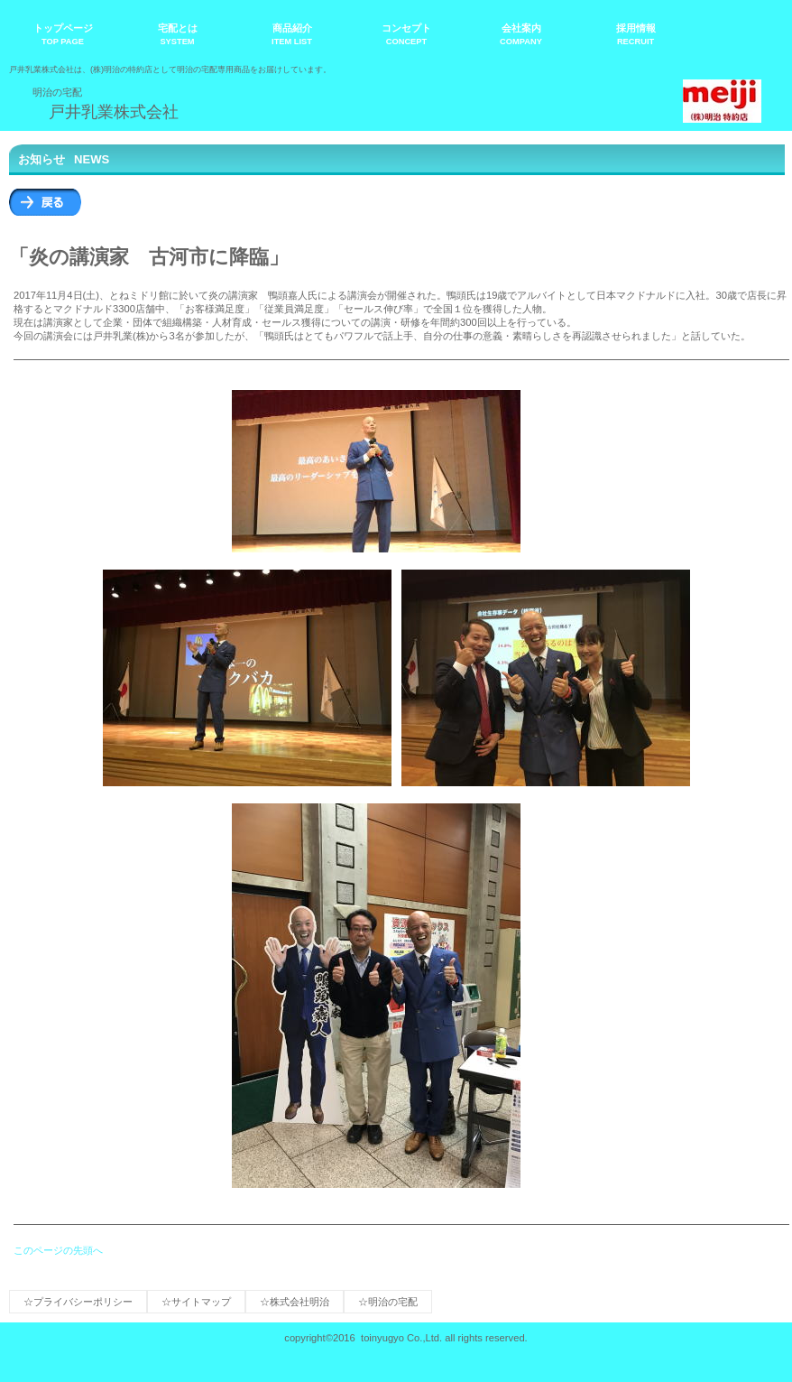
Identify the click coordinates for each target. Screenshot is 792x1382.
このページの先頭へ (58, 1250)
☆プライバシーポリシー (78, 1301)
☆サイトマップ (196, 1301)
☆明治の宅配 (388, 1301)
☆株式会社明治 (294, 1301)
